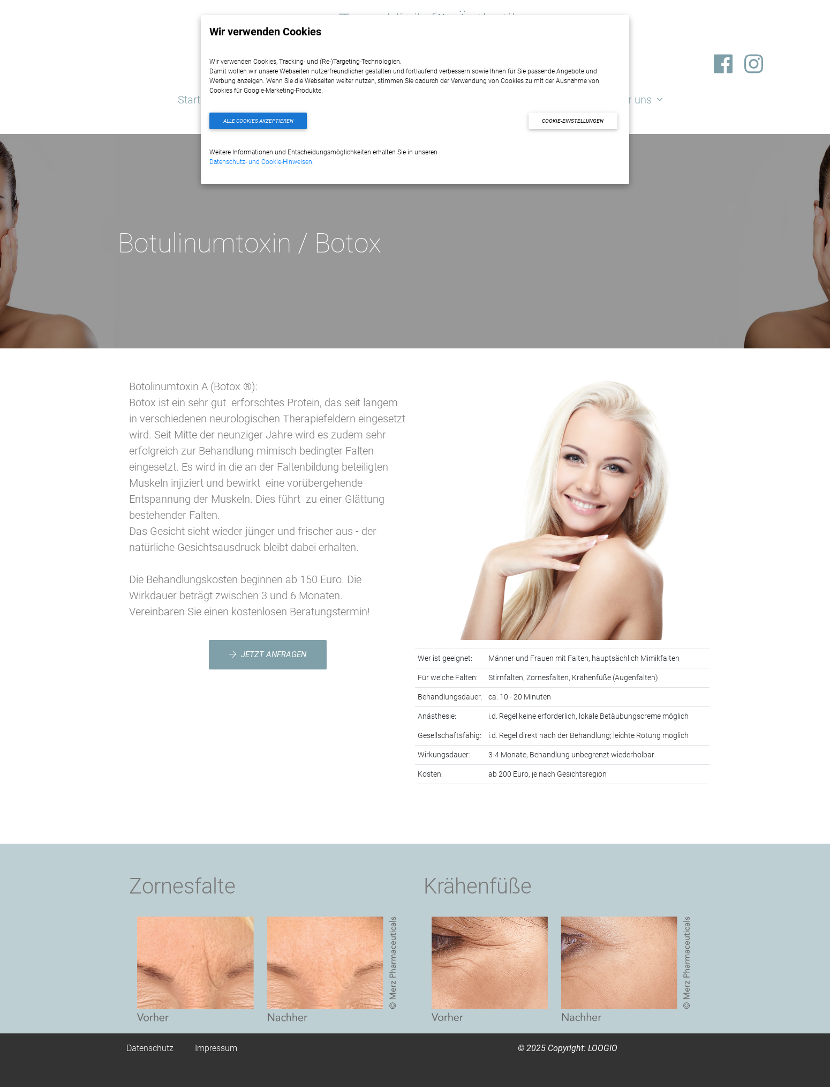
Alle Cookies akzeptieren (258, 120)
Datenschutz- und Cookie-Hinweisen (260, 162)
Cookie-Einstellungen (572, 120)
